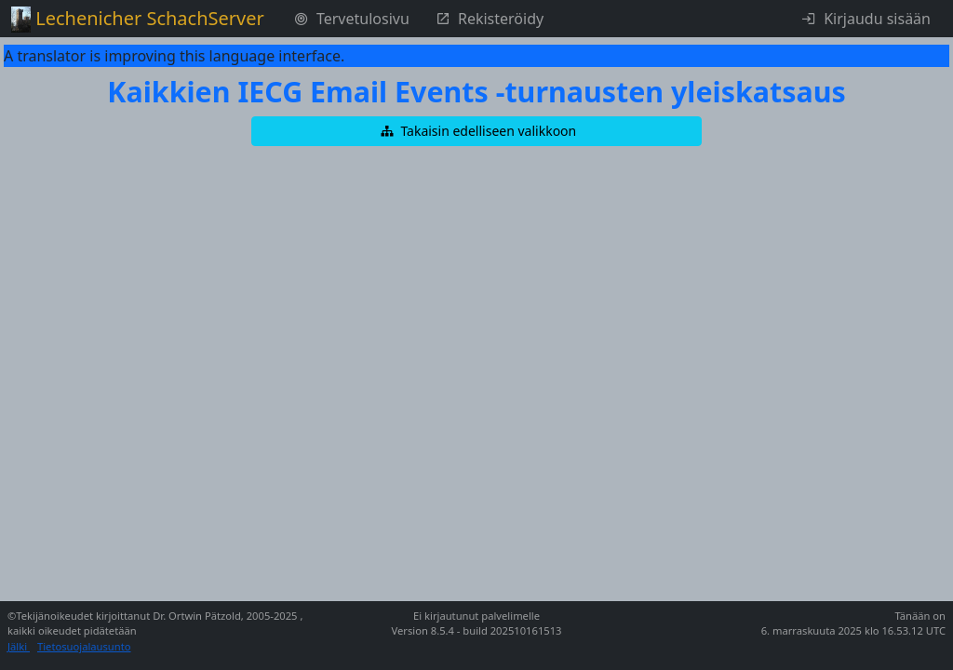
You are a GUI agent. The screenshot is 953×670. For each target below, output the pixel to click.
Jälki (18, 646)
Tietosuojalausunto (84, 646)
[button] (476, 131)
